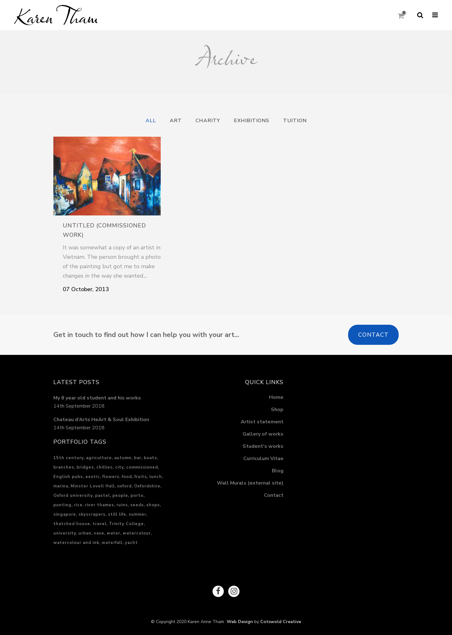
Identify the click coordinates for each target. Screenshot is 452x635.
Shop (277, 409)
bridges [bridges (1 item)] (85, 467)
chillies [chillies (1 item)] (104, 467)
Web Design (238, 622)
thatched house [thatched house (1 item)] (71, 524)
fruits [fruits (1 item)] (140, 477)
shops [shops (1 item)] (153, 505)
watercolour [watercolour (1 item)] (137, 533)
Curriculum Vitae (263, 458)
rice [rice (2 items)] (78, 505)
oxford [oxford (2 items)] (124, 486)
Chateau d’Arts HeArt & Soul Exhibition (101, 419)
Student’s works (263, 446)
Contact (373, 335)
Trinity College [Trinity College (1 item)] (126, 524)
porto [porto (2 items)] (137, 495)
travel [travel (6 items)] (99, 524)
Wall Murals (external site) (250, 483)
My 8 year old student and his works (97, 397)
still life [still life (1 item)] (117, 514)
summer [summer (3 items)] (137, 514)
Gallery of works (263, 434)
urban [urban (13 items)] (84, 533)
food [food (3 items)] (127, 477)
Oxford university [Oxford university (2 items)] (73, 495)
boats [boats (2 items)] (150, 458)
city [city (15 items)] (119, 467)
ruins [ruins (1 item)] (122, 505)
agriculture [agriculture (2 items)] (99, 458)
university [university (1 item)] (64, 533)
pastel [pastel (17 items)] (102, 495)
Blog (277, 470)
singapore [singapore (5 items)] (64, 514)
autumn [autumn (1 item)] (123, 458)
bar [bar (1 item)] (137, 458)
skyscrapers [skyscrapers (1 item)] (91, 514)
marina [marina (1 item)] (60, 486)
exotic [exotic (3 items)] (92, 477)
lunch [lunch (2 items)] (155, 477)
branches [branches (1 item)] (63, 467)
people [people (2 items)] (120, 495)
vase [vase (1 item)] (99, 533)
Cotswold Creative (280, 622)
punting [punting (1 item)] (62, 505)
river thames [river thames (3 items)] (99, 505)
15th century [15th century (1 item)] (68, 458)
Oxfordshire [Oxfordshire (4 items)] (147, 486)
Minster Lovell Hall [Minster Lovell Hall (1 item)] (93, 486)
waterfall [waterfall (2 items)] (112, 542)
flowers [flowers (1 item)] (110, 477)
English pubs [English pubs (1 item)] (68, 477)
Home (276, 397)
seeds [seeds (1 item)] (137, 505)
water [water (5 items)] (113, 533)
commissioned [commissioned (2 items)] (142, 467)
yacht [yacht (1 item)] (131, 542)
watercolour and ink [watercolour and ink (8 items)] (76, 542)
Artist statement (262, 421)
